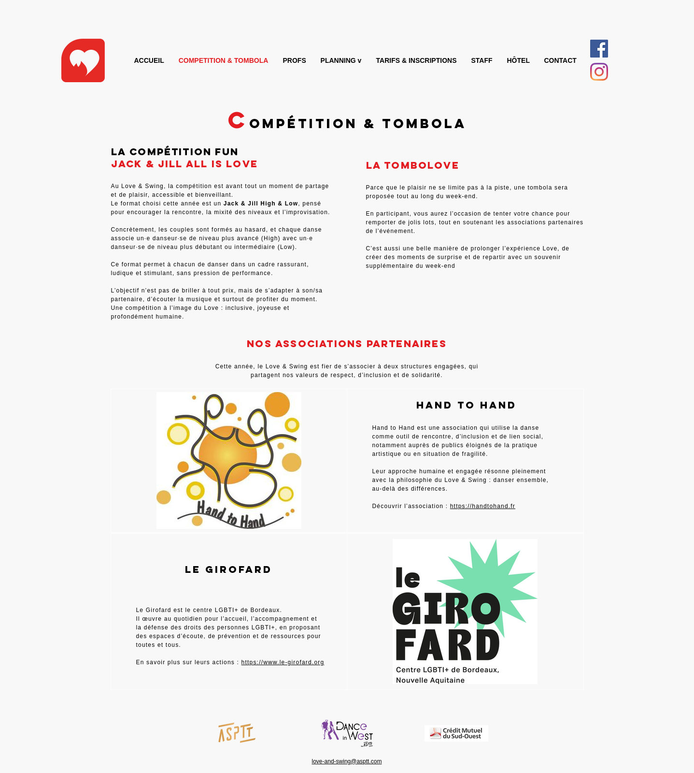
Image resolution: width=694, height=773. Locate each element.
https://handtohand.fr (482, 506)
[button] (341, 60)
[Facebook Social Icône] (599, 49)
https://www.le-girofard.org (283, 662)
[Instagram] (599, 72)
